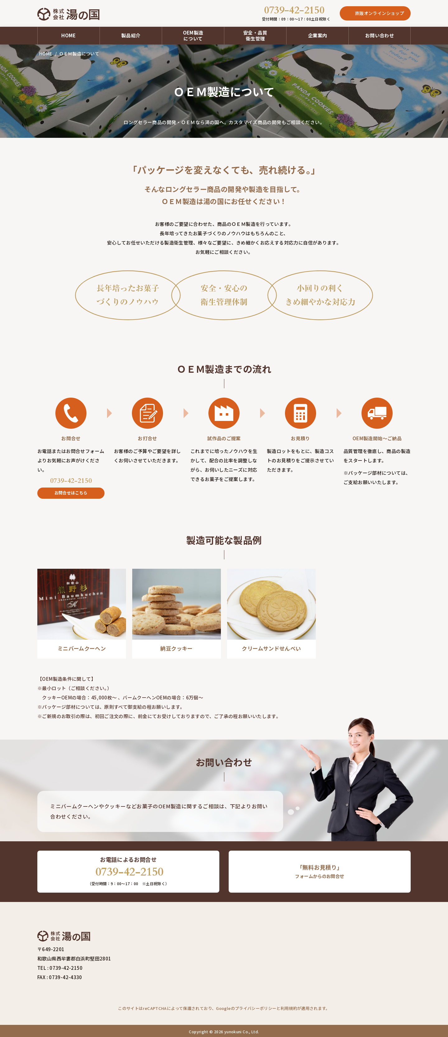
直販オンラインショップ (379, 12)
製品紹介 (131, 34)
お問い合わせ (379, 34)
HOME (68, 34)
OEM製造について (193, 34)
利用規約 (289, 1007)
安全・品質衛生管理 (255, 34)
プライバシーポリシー (256, 1007)
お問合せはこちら (71, 491)
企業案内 (317, 34)
